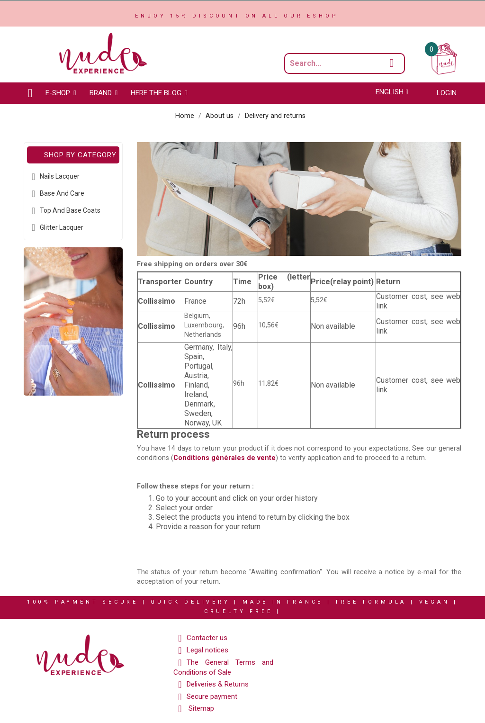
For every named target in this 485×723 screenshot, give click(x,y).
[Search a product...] (344, 63)
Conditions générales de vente (224, 458)
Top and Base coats (70, 210)
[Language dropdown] (392, 92)
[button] (60, 93)
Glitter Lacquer (61, 227)
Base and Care (62, 193)
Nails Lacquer (60, 176)
